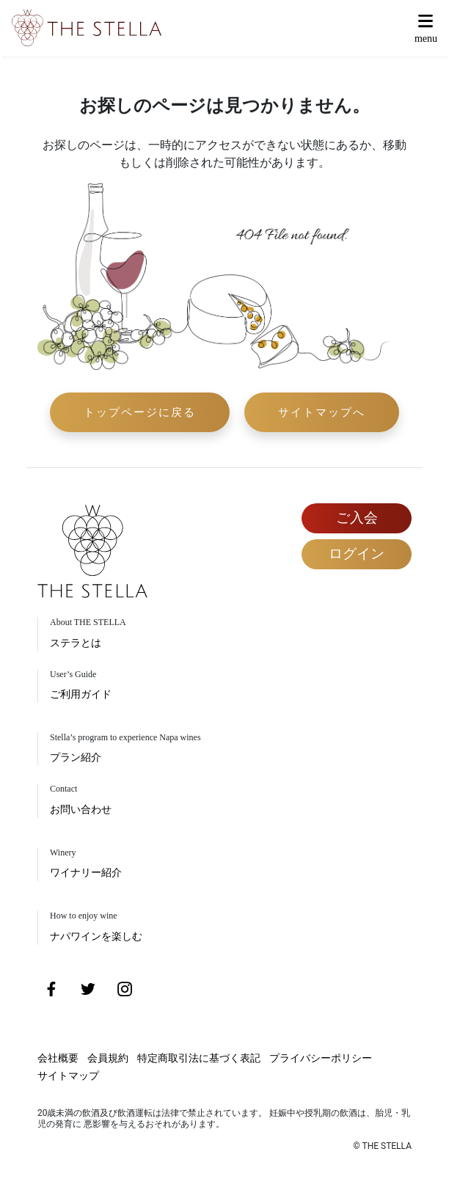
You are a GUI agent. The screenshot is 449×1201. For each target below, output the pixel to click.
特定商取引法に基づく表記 (198, 1060)
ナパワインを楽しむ (96, 938)
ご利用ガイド (81, 696)
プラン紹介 (75, 759)
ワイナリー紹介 (86, 874)
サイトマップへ (326, 413)
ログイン (356, 558)
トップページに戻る (135, 413)
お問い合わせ (81, 811)
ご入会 (357, 521)
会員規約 (107, 1060)
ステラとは (75, 645)
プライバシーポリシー (320, 1060)
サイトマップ (68, 1078)
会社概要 (58, 1060)
